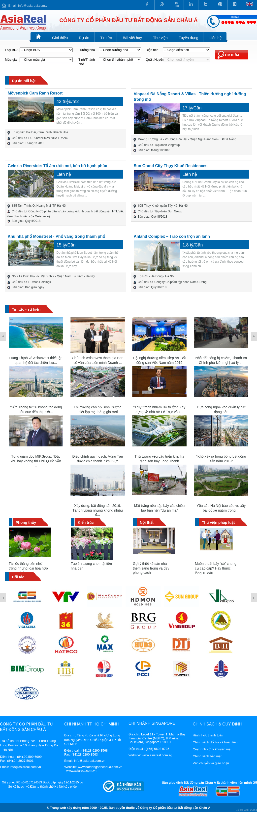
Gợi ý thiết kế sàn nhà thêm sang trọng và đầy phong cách (151, 568)
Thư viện (160, 38)
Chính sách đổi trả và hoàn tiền (215, 742)
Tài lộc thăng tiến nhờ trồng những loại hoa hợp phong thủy (28, 568)
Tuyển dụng (188, 38)
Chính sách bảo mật (207, 756)
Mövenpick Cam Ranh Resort (35, 93)
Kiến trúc (86, 522)
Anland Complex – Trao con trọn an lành (172, 236)
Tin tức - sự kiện (26, 309)
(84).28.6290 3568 (94, 750)
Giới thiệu (60, 38)
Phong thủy (26, 522)
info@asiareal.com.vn (33, 5)
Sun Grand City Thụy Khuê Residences (170, 166)
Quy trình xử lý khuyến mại (212, 749)
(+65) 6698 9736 (157, 749)
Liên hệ (215, 38)
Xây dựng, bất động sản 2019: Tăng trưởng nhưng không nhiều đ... (97, 510)
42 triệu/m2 (67, 101)
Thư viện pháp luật (218, 522)
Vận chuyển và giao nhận (211, 763)
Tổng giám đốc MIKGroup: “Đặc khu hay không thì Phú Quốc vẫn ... (36, 460)
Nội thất (147, 522)
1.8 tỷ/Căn (192, 244)
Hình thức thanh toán (208, 735)
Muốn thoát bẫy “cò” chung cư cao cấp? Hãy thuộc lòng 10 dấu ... (215, 568)
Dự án (84, 38)
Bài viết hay (132, 38)
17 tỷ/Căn (191, 107)
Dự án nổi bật (23, 81)
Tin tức (106, 38)
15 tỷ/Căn (65, 244)
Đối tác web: (246, 810)
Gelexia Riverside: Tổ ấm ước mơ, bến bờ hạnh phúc (57, 166)
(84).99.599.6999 (29, 757)
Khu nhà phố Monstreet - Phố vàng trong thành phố (56, 236)
